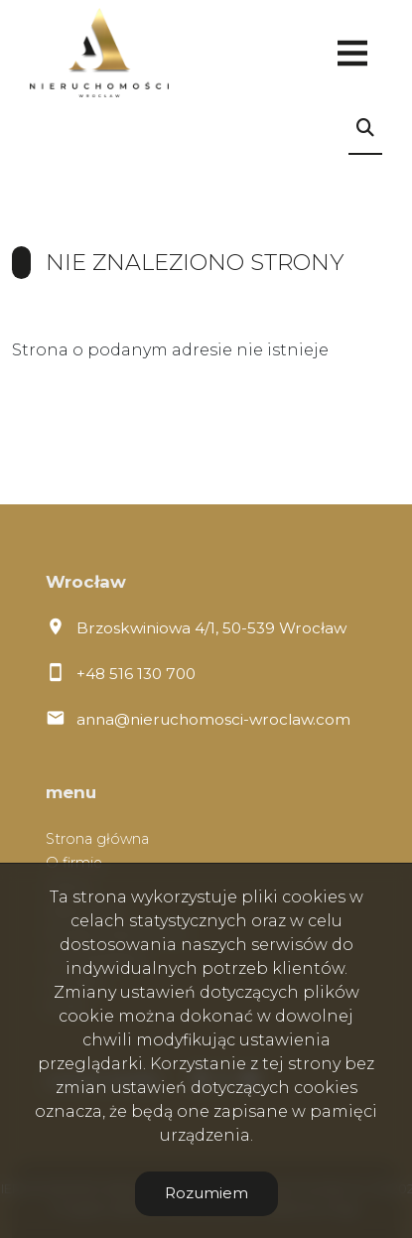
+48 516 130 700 (136, 673)
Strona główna (97, 839)
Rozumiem (206, 1192)
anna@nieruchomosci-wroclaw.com (213, 719)
